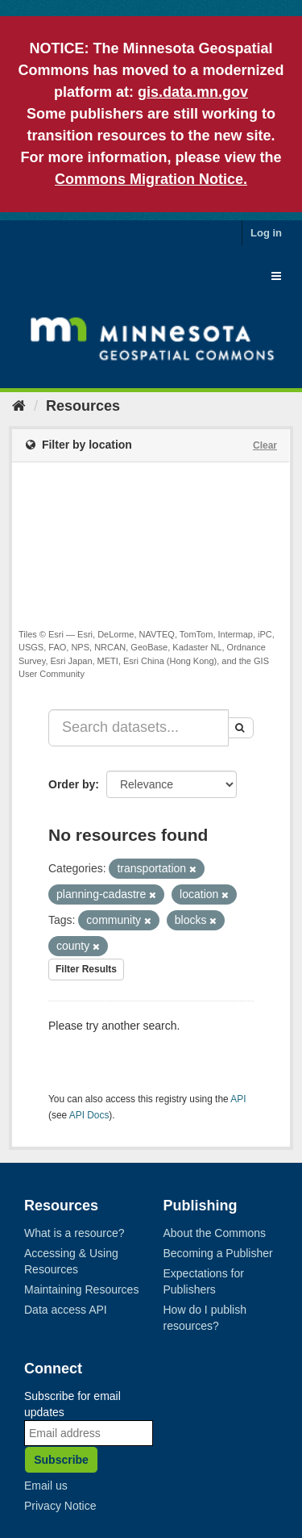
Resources (83, 406)
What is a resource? (74, 1233)
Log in (266, 233)
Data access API (65, 1309)
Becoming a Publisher (218, 1253)
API (238, 1099)
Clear (265, 445)
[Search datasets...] (138, 727)
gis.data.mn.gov (193, 92)
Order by (71, 784)
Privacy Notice (60, 1505)
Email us (46, 1485)
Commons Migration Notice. (151, 179)
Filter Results (86, 969)
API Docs (89, 1115)
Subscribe (61, 1459)
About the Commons (215, 1233)
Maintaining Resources (81, 1289)
